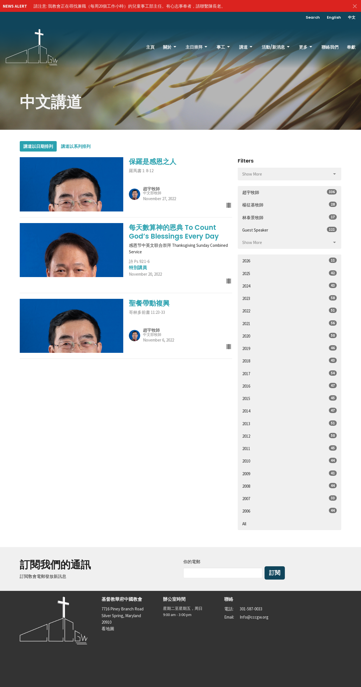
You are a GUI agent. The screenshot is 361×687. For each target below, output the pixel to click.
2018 (289, 361)
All (244, 523)
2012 (289, 436)
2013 (289, 423)
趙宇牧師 (289, 192)
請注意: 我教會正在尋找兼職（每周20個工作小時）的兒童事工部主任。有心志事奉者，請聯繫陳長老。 (129, 6)
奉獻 (351, 47)
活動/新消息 (276, 47)
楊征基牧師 (289, 205)
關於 (170, 47)
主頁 (150, 47)
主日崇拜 (197, 47)
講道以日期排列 (38, 146)
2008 (289, 486)
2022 (289, 311)
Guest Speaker (289, 230)
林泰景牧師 (289, 217)
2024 (289, 286)
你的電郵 (191, 561)
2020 (289, 336)
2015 (289, 398)
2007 (289, 498)
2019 (289, 348)
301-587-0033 (251, 609)
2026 (289, 260)
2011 (289, 448)
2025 (289, 273)
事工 (224, 47)
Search (313, 17)
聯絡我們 (330, 47)
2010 (289, 461)
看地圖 (108, 628)
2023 (289, 298)
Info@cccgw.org (254, 617)
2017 (289, 373)
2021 (289, 323)
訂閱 (274, 573)
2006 (289, 511)
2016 (289, 386)
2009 (289, 473)
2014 (289, 411)
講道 (246, 47)
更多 (306, 47)
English (334, 17)
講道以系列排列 (76, 146)
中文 (351, 17)
